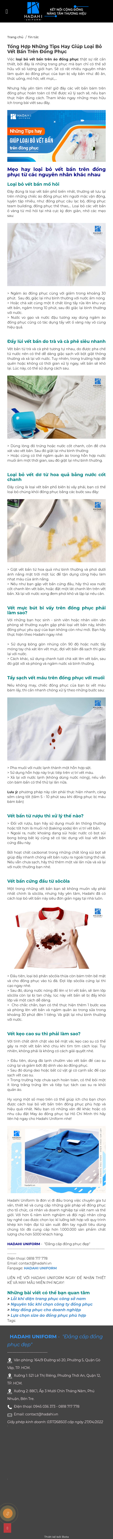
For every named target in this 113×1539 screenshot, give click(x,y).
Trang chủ (15, 37)
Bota (65, 1537)
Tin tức (33, 37)
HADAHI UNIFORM (40, 1268)
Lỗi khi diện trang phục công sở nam (48, 1298)
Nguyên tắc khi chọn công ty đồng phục (52, 1304)
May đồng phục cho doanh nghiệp (46, 1310)
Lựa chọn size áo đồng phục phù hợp (48, 1315)
